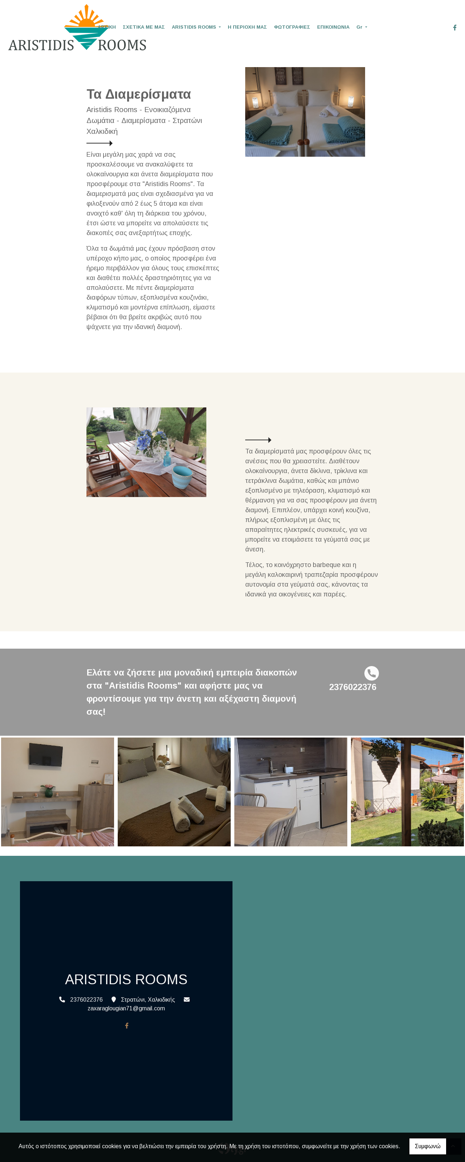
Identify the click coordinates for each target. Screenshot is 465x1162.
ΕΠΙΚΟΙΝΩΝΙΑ (333, 27)
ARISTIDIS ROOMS (195, 27)
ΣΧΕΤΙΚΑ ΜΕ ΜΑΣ (144, 27)
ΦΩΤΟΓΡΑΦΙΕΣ (292, 27)
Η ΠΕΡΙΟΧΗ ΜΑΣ (247, 27)
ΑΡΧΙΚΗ (107, 27)
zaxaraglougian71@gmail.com (126, 1008)
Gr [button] (360, 27)
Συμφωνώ (428, 1146)
